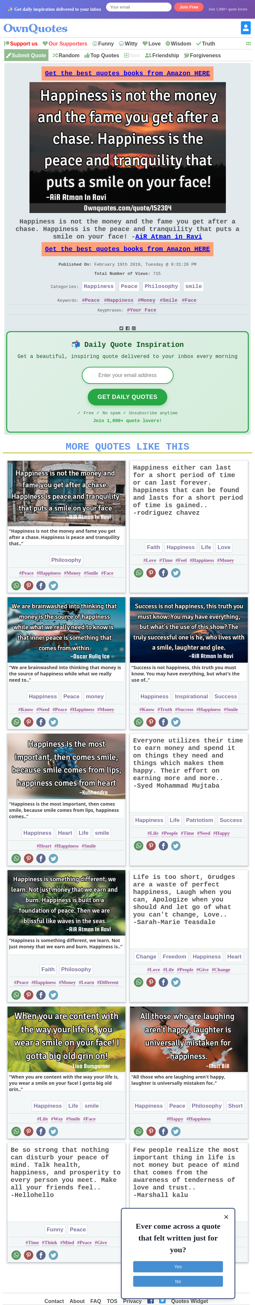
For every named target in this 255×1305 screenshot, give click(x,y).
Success (225, 720)
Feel (182, 583)
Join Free (188, 7)
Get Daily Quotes (127, 416)
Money (148, 316)
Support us (24, 43)
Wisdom (181, 43)
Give (204, 992)
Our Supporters (67, 43)
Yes (178, 1266)
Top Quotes (104, 55)
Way (58, 1142)
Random (69, 55)
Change (146, 980)
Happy (223, 856)
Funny (106, 43)
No (178, 1280)
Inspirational (191, 720)
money (95, 720)
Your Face (143, 326)
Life (206, 570)
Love (154, 43)
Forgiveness (205, 55)
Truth (208, 43)
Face (190, 316)
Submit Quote (29, 55)
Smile (170, 316)
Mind (68, 1265)
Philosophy (161, 300)
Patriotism (199, 843)
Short (235, 1129)
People (171, 856)
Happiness (99, 300)
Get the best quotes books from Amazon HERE (127, 75)
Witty (131, 43)
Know (27, 732)
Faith (153, 570)
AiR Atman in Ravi (169, 244)
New (134, 55)
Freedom (174, 980)
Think (51, 1265)
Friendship (165, 55)
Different (109, 1005)
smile (193, 300)
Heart (65, 856)
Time (167, 583)
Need (44, 732)
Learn (87, 1005)
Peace (129, 300)
